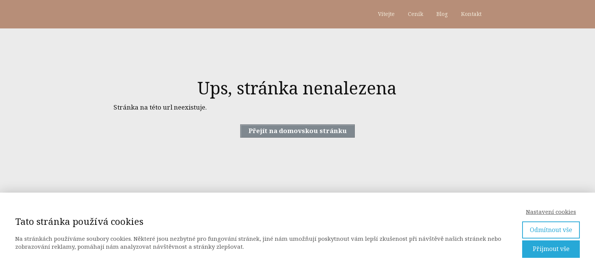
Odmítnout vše (551, 230)
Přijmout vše (551, 249)
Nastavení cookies (551, 211)
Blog (442, 13)
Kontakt (471, 13)
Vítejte (386, 13)
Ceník (415, 13)
